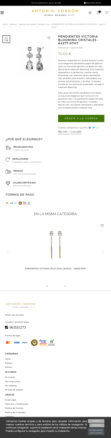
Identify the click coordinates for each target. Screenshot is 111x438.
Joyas (8, 361)
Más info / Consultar (70, 134)
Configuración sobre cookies (96, 431)
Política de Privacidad (16, 414)
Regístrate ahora (92, 3)
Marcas (8, 369)
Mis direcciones (12, 383)
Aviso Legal (10, 402)
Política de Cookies (14, 410)
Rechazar (96, 425)
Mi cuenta (10, 379)
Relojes (8, 365)
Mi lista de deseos (14, 392)
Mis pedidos (11, 388)
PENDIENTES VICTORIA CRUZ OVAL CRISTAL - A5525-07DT (55, 271)
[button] (7, 254)
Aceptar (96, 421)
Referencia (63, 49)
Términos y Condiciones (17, 406)
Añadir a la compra (81, 119)
